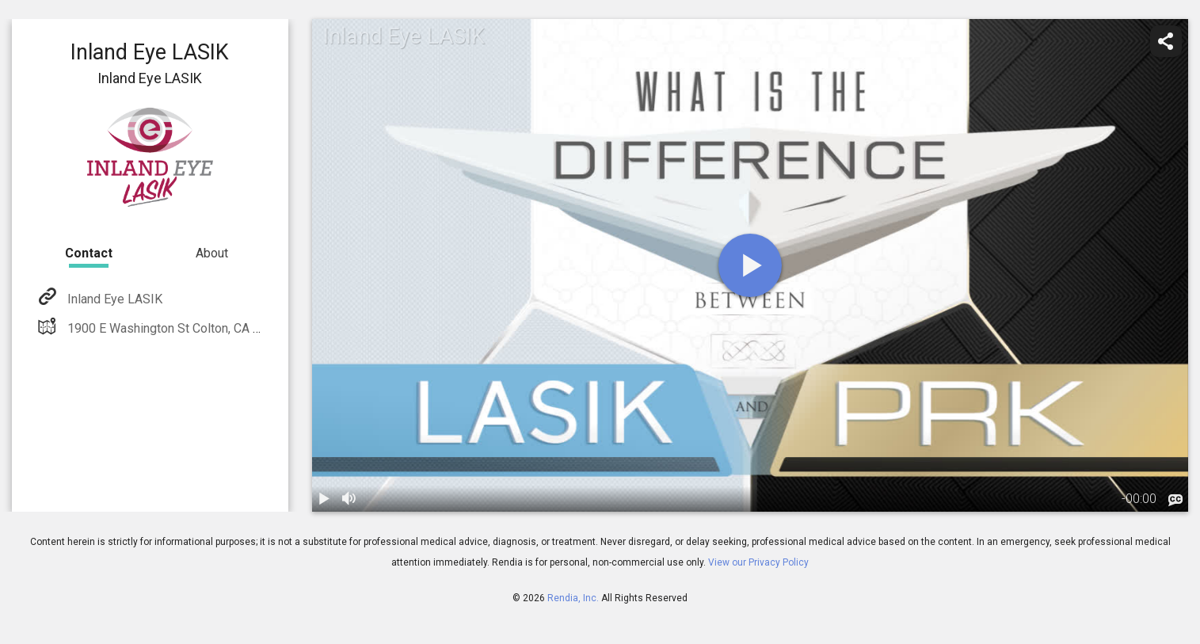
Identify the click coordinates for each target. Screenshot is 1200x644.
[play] (750, 265)
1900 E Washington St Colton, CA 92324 (176, 328)
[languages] (1175, 500)
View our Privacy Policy (758, 562)
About (212, 253)
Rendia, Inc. (573, 598)
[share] (1166, 41)
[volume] (350, 499)
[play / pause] (324, 499)
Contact (88, 253)
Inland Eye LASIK (113, 299)
